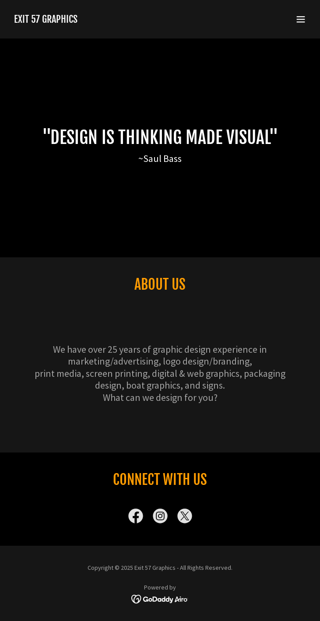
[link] (45, 20)
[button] (300, 19)
